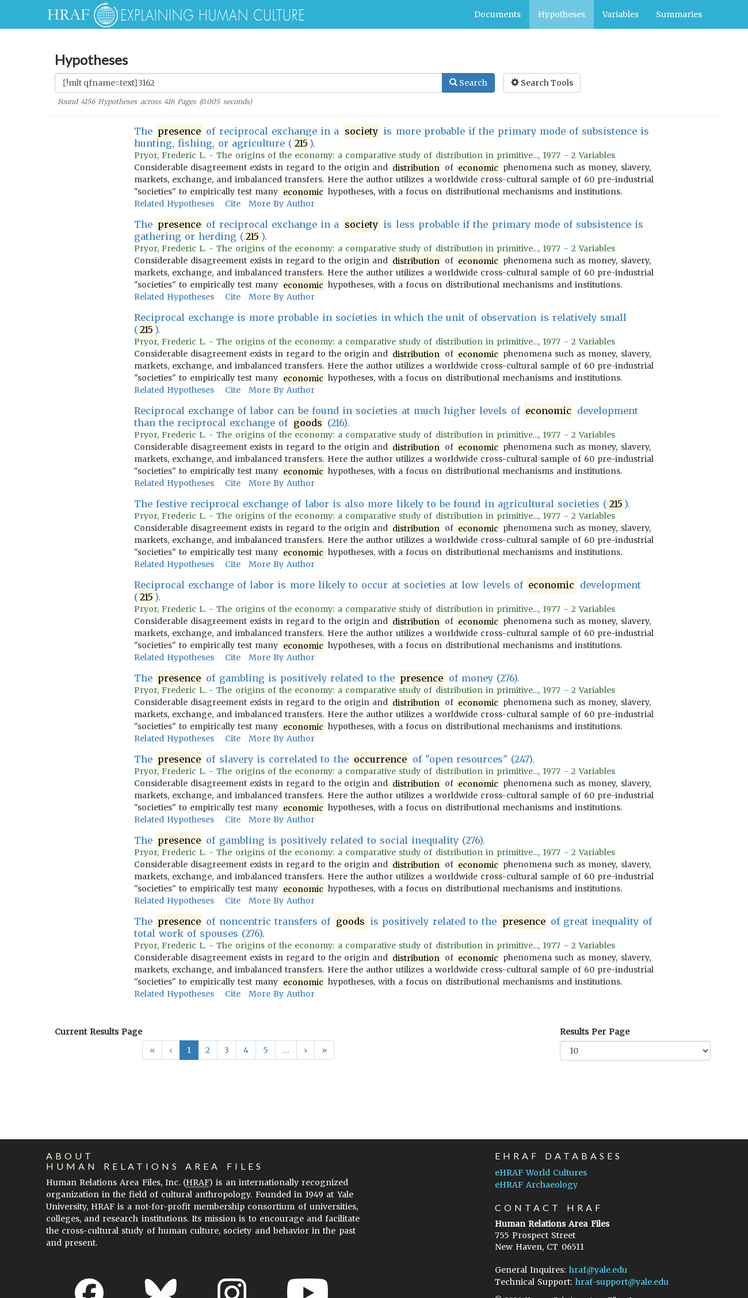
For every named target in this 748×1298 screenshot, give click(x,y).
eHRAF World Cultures (541, 1172)
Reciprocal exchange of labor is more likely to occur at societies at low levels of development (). (387, 591)
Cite (233, 203)
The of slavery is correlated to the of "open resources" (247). (334, 759)
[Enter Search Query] (248, 83)
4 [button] (246, 1050)
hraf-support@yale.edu (622, 1282)
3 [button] (226, 1050)
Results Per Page (594, 1032)
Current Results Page (98, 1032)
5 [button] (265, 1050)
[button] (305, 1050)
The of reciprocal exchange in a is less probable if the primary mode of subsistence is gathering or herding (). (389, 231)
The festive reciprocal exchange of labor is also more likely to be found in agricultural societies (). (382, 504)
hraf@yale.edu (598, 1270)
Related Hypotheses (174, 203)
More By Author (282, 203)
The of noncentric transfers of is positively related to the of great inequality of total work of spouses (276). (393, 927)
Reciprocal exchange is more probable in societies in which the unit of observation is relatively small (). (380, 324)
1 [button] (189, 1050)
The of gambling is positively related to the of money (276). (327, 678)
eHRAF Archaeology (536, 1185)
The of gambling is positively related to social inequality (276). (310, 840)
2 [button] (207, 1050)
